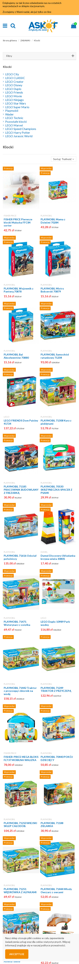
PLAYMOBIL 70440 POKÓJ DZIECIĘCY (57, 758)
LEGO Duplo (13, 89)
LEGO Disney (13, 85)
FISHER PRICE (10, 215)
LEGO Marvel (14, 125)
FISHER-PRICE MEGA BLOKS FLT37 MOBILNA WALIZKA (21, 758)
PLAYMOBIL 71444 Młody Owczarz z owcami (56, 890)
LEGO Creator (14, 81)
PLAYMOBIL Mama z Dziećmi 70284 (53, 221)
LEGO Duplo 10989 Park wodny (55, 623)
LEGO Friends (14, 92)
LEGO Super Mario (17, 107)
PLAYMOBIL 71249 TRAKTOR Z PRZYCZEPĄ (56, 689)
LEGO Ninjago (14, 100)
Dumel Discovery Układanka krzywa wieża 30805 (58, 557)
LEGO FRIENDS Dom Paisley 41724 (21, 422)
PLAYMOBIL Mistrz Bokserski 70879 (52, 290)
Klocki (7, 66)
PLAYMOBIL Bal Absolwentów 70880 (16, 356)
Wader (9, 114)
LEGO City (12, 74)
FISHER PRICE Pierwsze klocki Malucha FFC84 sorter (18, 222)
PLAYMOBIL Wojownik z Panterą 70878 (18, 290)
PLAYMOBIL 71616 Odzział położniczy (20, 557)
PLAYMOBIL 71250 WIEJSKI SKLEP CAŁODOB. (20, 824)
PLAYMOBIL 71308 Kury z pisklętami (56, 422)
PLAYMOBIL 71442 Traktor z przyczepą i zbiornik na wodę (20, 691)
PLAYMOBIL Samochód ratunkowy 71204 (55, 356)
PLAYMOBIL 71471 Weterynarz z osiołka (17, 623)
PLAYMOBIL (46, 215)
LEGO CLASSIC (15, 78)
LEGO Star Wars (15, 103)
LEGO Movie (13, 96)
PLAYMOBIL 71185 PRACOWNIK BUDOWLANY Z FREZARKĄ (21, 489)
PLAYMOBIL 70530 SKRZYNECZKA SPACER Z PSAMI (56, 489)
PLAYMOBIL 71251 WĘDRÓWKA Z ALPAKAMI (20, 890)
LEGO (6, 417)
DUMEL (44, 552)
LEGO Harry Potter (17, 132)
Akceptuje (16, 954)
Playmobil (11, 110)
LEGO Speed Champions (20, 129)
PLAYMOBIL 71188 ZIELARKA (52, 824)
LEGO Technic (14, 118)
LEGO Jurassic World (18, 136)
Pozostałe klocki (16, 121)
